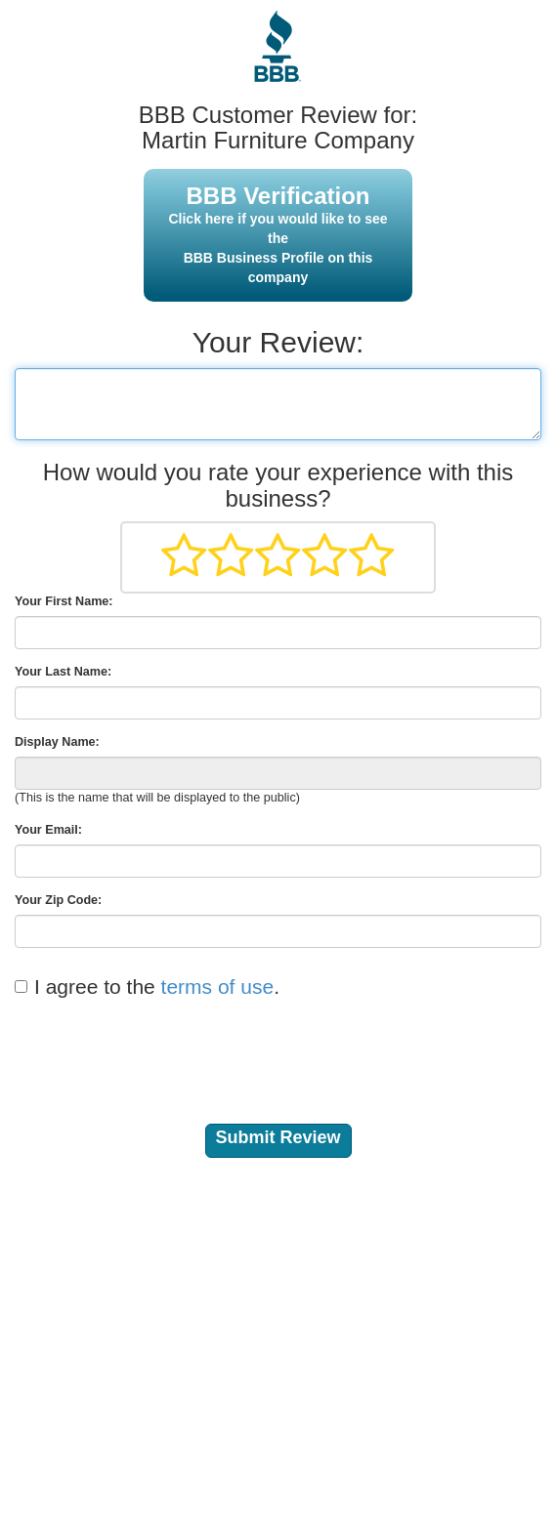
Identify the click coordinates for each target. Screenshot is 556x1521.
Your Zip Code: (58, 900)
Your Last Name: (63, 671)
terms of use (218, 986)
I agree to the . (156, 986)
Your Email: (48, 830)
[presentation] (163, 1049)
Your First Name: (64, 601)
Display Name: (57, 742)
